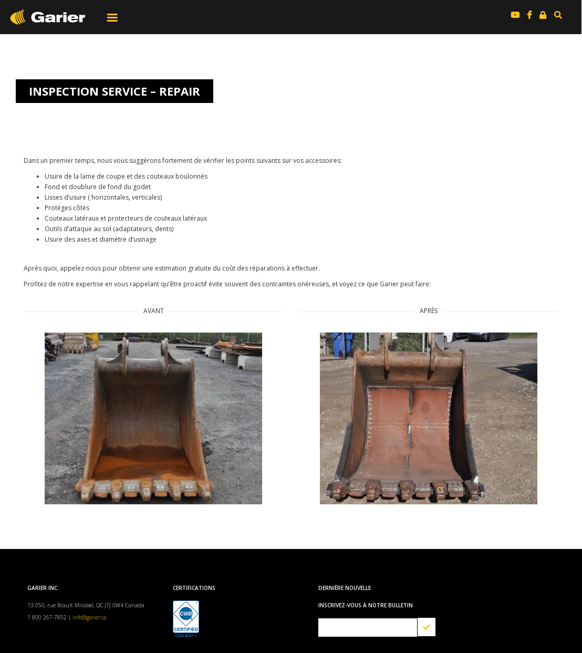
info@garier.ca (89, 617)
